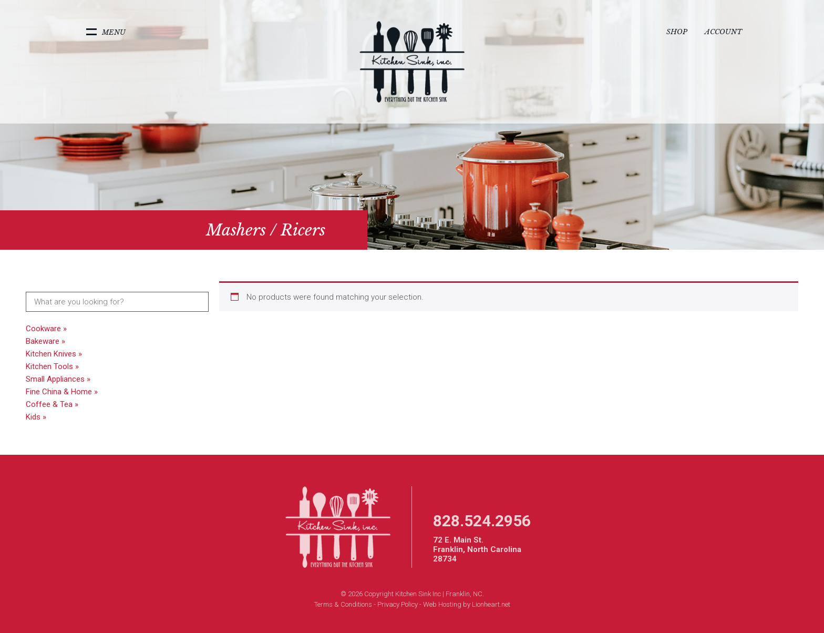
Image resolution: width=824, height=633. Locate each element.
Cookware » (46, 328)
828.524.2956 (482, 521)
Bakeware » (45, 341)
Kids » (36, 417)
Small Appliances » (58, 379)
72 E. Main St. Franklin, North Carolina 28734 (477, 549)
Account (723, 31)
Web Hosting (442, 604)
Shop (676, 31)
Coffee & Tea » (52, 404)
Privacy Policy (397, 604)
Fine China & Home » (62, 391)
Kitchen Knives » (54, 354)
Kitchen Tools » (52, 366)
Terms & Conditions (343, 604)
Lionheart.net (491, 604)
